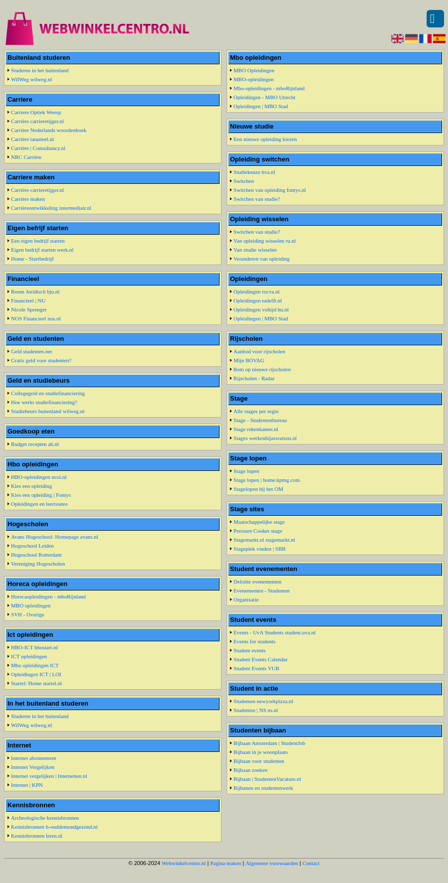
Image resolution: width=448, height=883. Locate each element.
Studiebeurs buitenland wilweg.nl (48, 411)
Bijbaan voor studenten (258, 761)
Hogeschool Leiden (32, 546)
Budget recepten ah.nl (35, 444)
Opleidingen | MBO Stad (260, 106)
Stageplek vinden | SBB (259, 549)
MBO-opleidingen (253, 79)
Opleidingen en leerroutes (39, 504)
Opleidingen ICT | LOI (36, 674)
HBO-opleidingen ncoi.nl (39, 477)
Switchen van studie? (256, 199)
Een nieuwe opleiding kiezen (265, 139)
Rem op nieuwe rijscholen (262, 369)
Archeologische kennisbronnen (45, 818)
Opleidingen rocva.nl (256, 291)
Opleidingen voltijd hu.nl (261, 309)
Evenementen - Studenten (261, 590)
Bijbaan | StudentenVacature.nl (267, 779)
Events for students (254, 641)
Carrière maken (28, 199)
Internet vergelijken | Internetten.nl (49, 776)
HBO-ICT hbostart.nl (34, 647)
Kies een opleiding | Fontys (41, 495)
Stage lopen (246, 471)
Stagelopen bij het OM (258, 489)
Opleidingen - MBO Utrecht (264, 97)
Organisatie (246, 599)
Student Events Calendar (260, 659)
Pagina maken (225, 863)
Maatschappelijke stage (259, 522)
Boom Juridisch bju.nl (35, 291)
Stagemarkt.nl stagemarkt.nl (264, 540)
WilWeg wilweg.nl (31, 79)
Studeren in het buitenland (40, 70)
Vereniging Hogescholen (38, 564)
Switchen (243, 181)
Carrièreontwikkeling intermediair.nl (51, 208)
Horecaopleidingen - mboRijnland (48, 596)
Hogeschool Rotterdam (36, 555)
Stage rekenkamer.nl (255, 429)
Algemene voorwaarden (271, 863)
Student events (249, 650)
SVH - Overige (27, 614)
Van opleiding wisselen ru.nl (264, 241)
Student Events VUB (256, 668)
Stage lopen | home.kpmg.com (266, 480)
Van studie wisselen (255, 250)
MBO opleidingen (31, 605)
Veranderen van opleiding (261, 259)
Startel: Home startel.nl (36, 683)
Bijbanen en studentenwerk (263, 788)
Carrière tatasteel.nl (32, 139)
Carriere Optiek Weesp (36, 112)
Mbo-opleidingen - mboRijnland (269, 88)
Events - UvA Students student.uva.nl (274, 632)
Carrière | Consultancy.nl (38, 148)
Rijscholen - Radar (253, 378)
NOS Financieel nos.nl (36, 318)
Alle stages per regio (256, 411)
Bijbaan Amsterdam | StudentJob (269, 743)
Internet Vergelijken (32, 767)
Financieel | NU (28, 300)
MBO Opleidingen (253, 70)
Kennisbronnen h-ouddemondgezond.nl (54, 827)
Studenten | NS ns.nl (255, 710)
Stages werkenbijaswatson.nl (265, 438)
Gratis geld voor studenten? (41, 360)
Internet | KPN (27, 785)
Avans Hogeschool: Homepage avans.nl (54, 537)
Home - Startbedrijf (32, 259)
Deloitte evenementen (257, 582)
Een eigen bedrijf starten (38, 241)
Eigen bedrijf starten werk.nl (42, 250)
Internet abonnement (33, 758)
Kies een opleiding (31, 486)
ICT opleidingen (29, 656)
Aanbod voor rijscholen (259, 351)
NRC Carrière (26, 157)
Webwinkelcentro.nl (184, 863)
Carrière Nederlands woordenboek (49, 130)
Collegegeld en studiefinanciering (48, 393)
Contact (311, 863)
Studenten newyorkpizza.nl (263, 701)
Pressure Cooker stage (257, 531)
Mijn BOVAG (248, 360)
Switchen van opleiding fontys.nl (269, 190)
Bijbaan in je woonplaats (260, 752)
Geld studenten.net (31, 351)
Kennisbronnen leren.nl (36, 836)
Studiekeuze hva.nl (254, 172)
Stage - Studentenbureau (260, 420)
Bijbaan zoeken (250, 770)
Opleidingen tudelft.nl (257, 300)
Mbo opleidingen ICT (35, 665)
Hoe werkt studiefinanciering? (44, 402)
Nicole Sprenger (29, 309)
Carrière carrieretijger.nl (37, 121)
